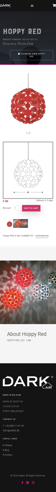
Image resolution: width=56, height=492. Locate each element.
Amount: (7, 208)
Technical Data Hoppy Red (31, 55)
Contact (7, 455)
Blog (6, 450)
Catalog (7, 445)
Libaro (22, 475)
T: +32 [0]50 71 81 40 (13, 426)
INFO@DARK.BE (11, 430)
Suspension (42, 235)
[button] (6, 104)
